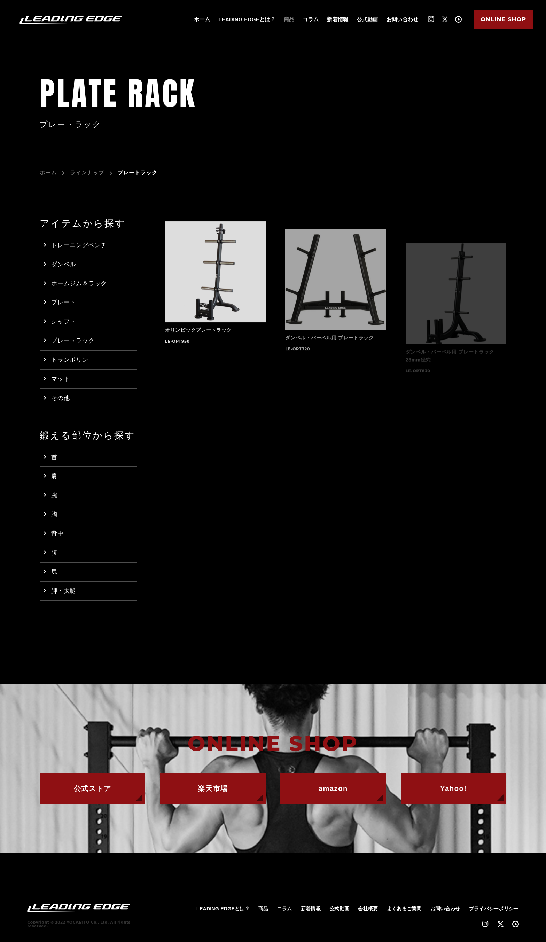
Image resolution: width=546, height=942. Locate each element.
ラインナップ (87, 172)
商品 (289, 19)
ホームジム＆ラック (79, 283)
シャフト (63, 321)
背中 (57, 533)
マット (60, 379)
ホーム (202, 19)
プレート (63, 302)
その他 (60, 398)
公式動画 (367, 19)
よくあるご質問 (404, 908)
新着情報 (337, 19)
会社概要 (368, 908)
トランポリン (69, 359)
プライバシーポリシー (494, 908)
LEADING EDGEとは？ (246, 19)
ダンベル (63, 264)
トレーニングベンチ (79, 245)
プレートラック (73, 340)
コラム (311, 19)
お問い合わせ (403, 19)
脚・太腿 (63, 591)
